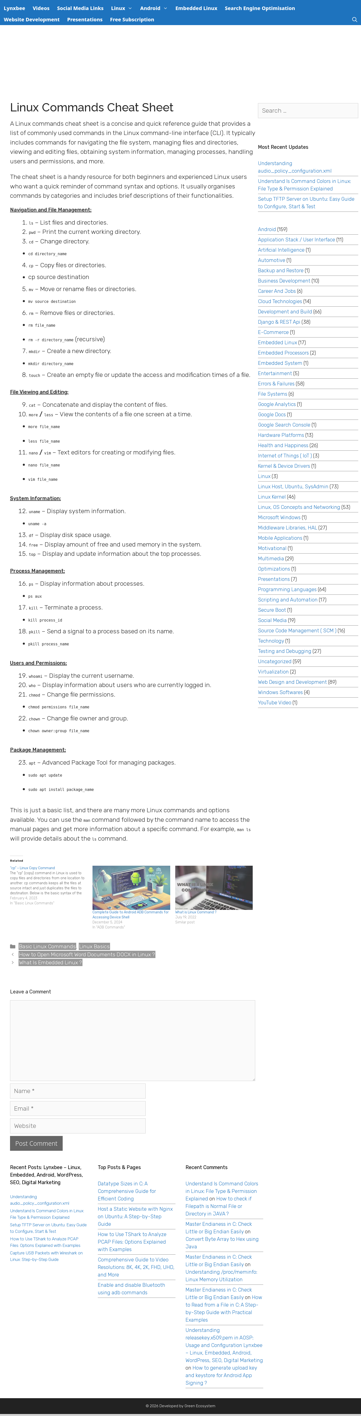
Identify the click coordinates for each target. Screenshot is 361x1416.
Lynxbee (14, 8)
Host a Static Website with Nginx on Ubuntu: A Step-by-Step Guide (135, 1216)
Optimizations (274, 569)
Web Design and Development (292, 682)
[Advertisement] (180, 63)
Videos (41, 8)
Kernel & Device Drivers (284, 466)
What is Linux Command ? (196, 912)
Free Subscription (132, 19)
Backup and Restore (281, 270)
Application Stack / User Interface (296, 240)
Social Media (272, 620)
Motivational (272, 548)
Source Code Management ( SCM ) (297, 631)
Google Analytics (277, 404)
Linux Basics (94, 946)
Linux (123, 8)
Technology (271, 641)
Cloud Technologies (280, 301)
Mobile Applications (280, 538)
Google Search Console (284, 425)
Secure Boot (272, 610)
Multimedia (271, 559)
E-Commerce (273, 332)
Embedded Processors (283, 353)
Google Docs (272, 415)
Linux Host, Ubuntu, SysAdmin (293, 487)
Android (155, 8)
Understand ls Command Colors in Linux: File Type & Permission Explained (222, 1191)
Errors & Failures (276, 384)
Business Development (284, 281)
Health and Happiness (283, 445)
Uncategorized (275, 661)
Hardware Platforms (281, 435)
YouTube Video (274, 703)
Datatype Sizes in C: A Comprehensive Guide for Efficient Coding (127, 1191)
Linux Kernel (272, 497)
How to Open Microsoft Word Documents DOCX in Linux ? (87, 954)
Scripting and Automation (288, 600)
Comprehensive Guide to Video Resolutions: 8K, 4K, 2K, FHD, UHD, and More (136, 1267)
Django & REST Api (279, 322)
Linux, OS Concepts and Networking (299, 507)
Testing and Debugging (284, 651)
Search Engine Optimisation (260, 8)
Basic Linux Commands (47, 946)
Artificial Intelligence (281, 250)
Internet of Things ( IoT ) (285, 456)
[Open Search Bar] (354, 19)
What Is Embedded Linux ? (50, 962)
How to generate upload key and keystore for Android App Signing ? (221, 1375)
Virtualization (273, 672)
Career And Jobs (277, 291)
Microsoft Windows (279, 517)
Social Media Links (80, 8)
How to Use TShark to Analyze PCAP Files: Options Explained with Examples (132, 1241)
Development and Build (285, 312)
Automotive (271, 260)
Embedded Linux (196, 8)
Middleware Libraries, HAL (287, 528)
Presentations (85, 19)
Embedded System (280, 363)
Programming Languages (287, 589)
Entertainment (275, 373)
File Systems (272, 394)
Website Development (32, 19)
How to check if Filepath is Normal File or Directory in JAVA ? (218, 1206)
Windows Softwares (280, 692)
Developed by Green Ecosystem (187, 1406)
